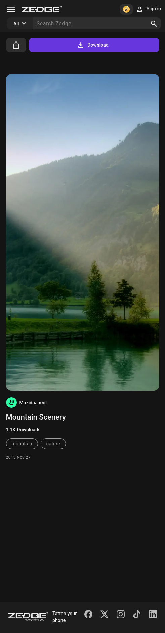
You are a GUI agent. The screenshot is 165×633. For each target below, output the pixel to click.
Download (93, 45)
